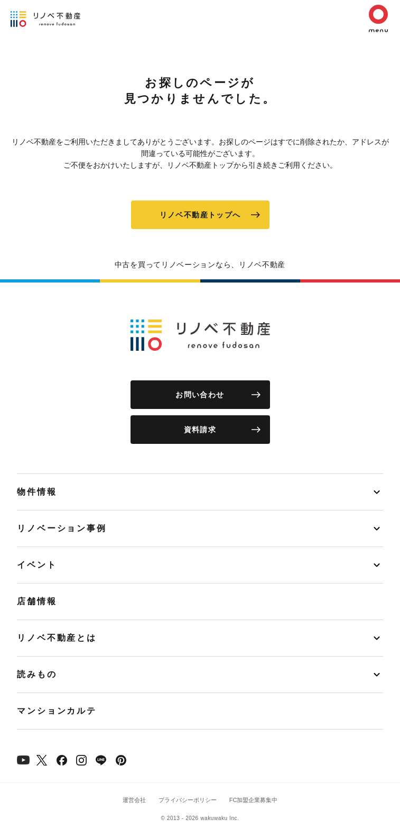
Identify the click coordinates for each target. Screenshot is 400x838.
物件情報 (37, 491)
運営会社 (134, 800)
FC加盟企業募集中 (253, 800)
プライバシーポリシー (188, 800)
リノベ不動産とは (57, 637)
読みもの (37, 674)
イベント (37, 564)
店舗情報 (37, 601)
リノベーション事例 (62, 528)
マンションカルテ (57, 710)
